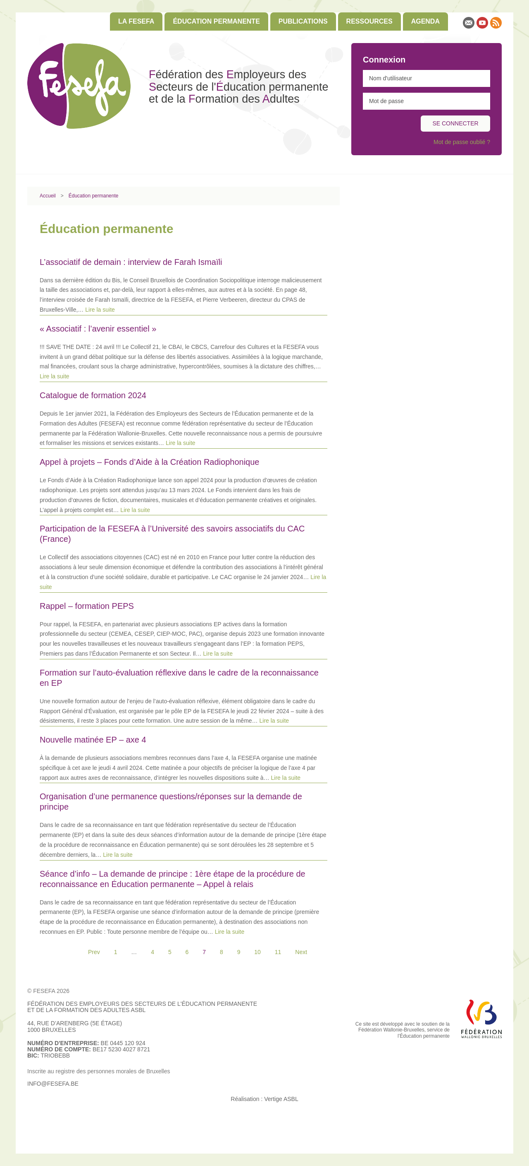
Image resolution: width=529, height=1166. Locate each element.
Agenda (425, 21)
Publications (303, 21)
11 (278, 952)
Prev (94, 952)
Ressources (369, 21)
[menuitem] (136, 21)
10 (257, 952)
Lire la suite (100, 309)
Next (301, 952)
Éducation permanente (216, 21)
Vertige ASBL (281, 1099)
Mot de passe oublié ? (462, 142)
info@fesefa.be (53, 1083)
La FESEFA (136, 21)
